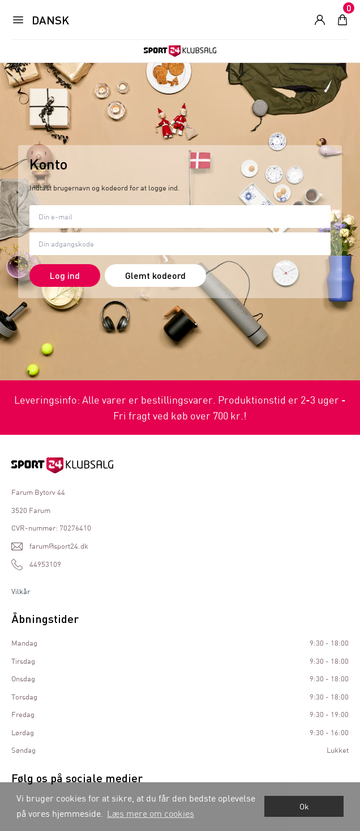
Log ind (65, 275)
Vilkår (20, 591)
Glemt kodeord (155, 275)
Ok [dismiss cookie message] (304, 806)
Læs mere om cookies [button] (150, 813)
